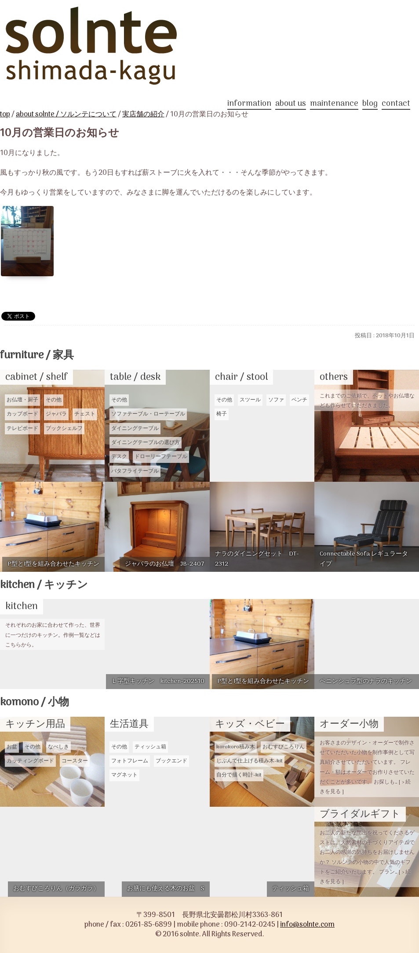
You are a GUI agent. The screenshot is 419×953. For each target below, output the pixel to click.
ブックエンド (171, 761)
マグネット (124, 775)
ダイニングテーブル (135, 428)
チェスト (84, 414)
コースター (75, 761)
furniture (37, 355)
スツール (250, 400)
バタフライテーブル (135, 471)
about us (290, 105)
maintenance (334, 105)
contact (396, 105)
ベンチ (299, 400)
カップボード (22, 414)
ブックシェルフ (64, 428)
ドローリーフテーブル (161, 456)
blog (370, 105)
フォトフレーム (129, 761)
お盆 (12, 747)
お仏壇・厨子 (22, 400)
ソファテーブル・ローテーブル (148, 414)
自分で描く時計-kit (239, 775)
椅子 (221, 414)
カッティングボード (30, 761)
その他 (54, 400)
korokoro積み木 (235, 747)
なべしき (58, 747)
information (249, 105)
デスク (119, 456)
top (5, 114)
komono (34, 702)
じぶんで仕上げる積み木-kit (249, 761)
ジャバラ (56, 414)
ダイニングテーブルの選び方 (145, 442)
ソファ (276, 400)
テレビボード (22, 428)
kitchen (44, 585)
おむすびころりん (283, 747)
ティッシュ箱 (150, 747)
